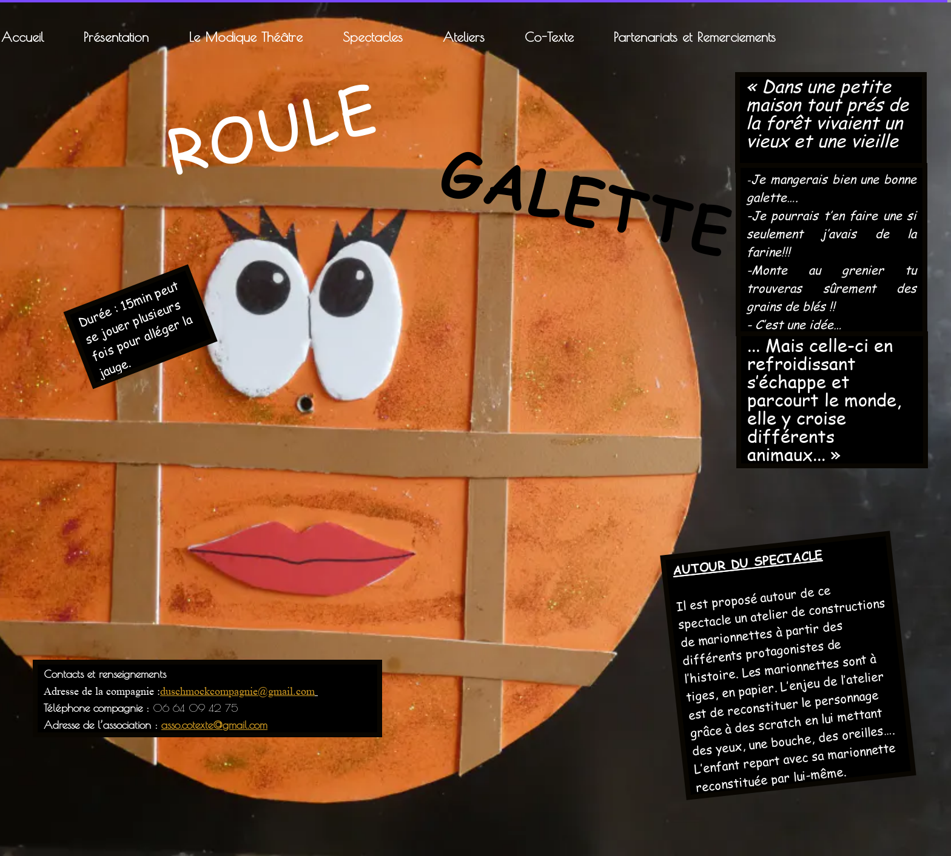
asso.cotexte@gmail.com (214, 724)
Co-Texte (549, 37)
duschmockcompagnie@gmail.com (237, 691)
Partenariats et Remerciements (695, 37)
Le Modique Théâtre (246, 37)
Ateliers (464, 37)
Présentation (116, 37)
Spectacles (373, 37)
